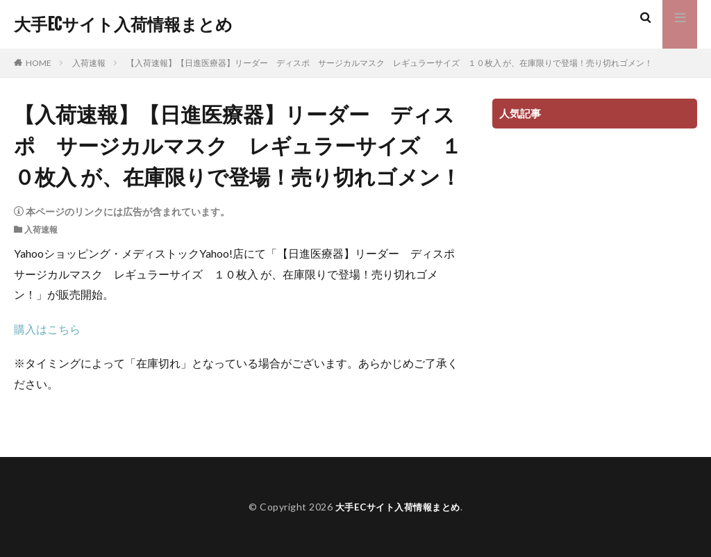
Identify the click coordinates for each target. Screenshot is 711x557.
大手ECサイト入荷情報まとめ (123, 24)
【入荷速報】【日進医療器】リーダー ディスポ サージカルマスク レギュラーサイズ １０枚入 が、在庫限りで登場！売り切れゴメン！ (389, 63)
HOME (38, 63)
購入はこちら (47, 328)
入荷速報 (89, 63)
